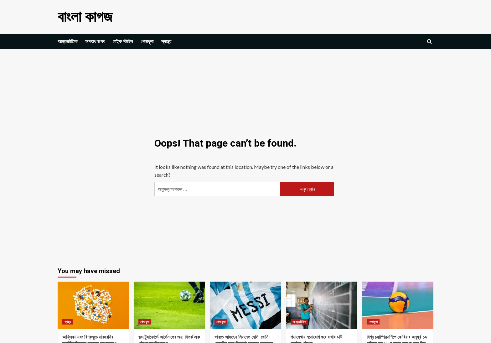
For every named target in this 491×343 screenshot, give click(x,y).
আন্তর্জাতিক (67, 41)
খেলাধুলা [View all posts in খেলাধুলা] (144, 322)
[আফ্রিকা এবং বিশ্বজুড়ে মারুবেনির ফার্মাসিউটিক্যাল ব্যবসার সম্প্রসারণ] (93, 305)
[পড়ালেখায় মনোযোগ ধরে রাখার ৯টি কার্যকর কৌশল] (321, 305)
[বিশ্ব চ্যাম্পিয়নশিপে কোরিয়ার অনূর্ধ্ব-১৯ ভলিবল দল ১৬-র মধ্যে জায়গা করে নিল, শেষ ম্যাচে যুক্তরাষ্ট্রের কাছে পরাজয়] (397, 305)
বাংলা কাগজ (85, 17)
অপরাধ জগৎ (95, 41)
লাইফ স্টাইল (123, 41)
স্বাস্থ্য (166, 41)
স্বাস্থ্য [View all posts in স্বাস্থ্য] (67, 322)
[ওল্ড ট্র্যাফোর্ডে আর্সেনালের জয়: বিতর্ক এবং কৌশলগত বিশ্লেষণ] (169, 305)
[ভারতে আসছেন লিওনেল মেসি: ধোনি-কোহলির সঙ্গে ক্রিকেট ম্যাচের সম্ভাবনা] (245, 305)
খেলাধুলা (147, 41)
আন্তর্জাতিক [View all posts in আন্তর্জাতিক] (299, 322)
